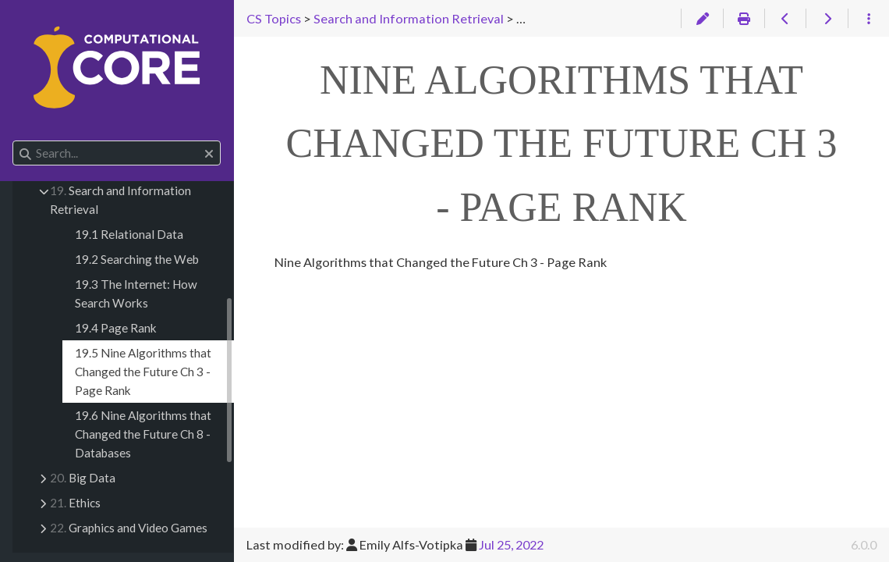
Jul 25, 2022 (511, 544)
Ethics (75, 503)
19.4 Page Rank (116, 328)
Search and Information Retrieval (120, 199)
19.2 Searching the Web (137, 259)
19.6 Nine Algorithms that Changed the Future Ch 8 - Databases (143, 434)
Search (13, 140)
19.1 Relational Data (129, 234)
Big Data (82, 478)
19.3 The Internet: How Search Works (136, 293)
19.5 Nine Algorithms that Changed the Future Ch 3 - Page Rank (143, 371)
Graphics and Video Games (128, 528)
